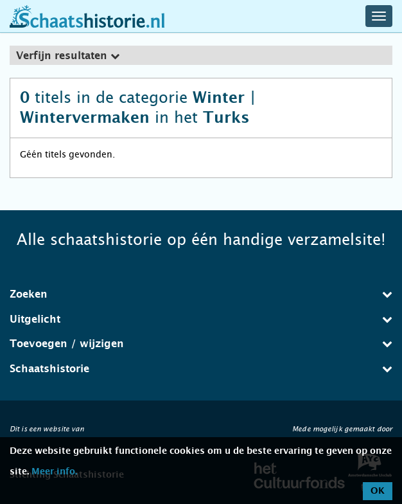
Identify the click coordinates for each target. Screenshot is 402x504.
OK (378, 491)
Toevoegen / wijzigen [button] (201, 343)
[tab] (201, 55)
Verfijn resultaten (67, 56)
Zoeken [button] (201, 294)
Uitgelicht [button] (201, 319)
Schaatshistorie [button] (201, 368)
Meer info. (54, 471)
